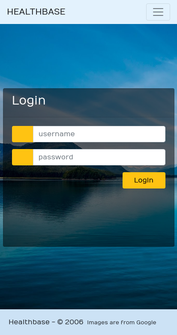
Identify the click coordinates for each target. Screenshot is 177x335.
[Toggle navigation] (158, 12)
